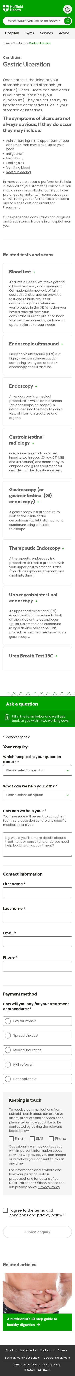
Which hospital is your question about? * (32, 759)
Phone (60, 1138)
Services (46, 33)
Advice (64, 33)
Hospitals (12, 33)
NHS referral (18, 1065)
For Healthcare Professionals (22, 1357)
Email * (9, 932)
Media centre (28, 1350)
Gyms (29, 33)
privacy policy (49, 1215)
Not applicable (20, 1079)
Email (19, 1138)
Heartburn (14, 158)
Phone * (10, 957)
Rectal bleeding (18, 172)
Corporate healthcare (56, 1357)
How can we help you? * (24, 810)
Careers (62, 1350)
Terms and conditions (26, 1364)
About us (11, 1350)
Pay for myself (20, 1021)
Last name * (14, 908)
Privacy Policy (49, 1187)
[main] (37, 692)
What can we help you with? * (30, 786)
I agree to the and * (37, 1213)
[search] (37, 21)
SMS (39, 1138)
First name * (14, 883)
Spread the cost (22, 1036)
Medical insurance (23, 1050)
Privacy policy (52, 1364)
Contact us (47, 1350)
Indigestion (14, 153)
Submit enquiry (37, 1232)
